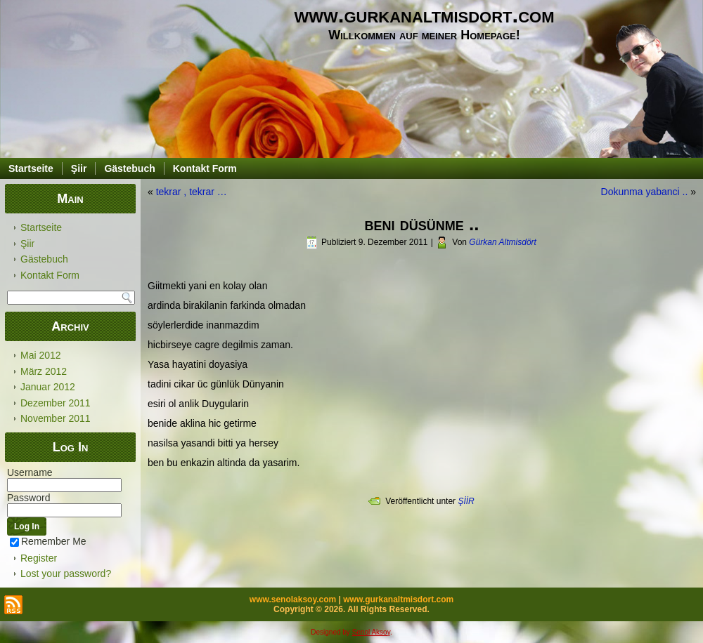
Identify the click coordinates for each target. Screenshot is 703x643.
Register (38, 558)
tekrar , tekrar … (191, 191)
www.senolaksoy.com (293, 599)
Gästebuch (129, 168)
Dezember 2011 (55, 403)
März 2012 (43, 371)
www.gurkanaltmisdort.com (425, 15)
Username (30, 472)
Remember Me (48, 541)
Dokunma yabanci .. (644, 191)
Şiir (79, 168)
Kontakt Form (205, 168)
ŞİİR (466, 501)
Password (28, 497)
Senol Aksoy (371, 632)
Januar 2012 (47, 386)
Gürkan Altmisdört (502, 242)
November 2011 (55, 418)
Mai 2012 (40, 355)
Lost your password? (65, 573)
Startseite (30, 168)
